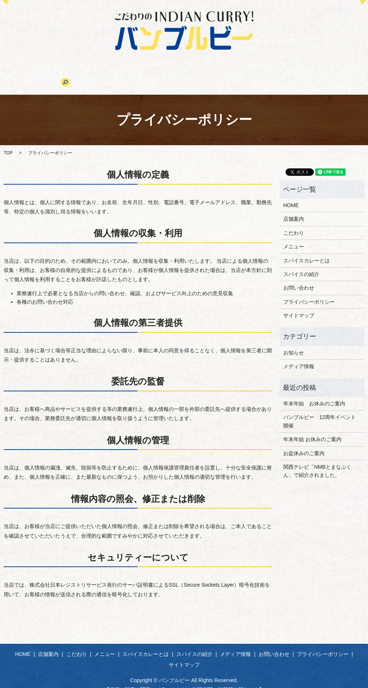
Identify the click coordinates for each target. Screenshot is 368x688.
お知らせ (293, 341)
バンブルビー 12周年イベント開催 (319, 410)
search (344, 72)
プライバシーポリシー (309, 290)
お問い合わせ (310, 73)
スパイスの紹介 (222, 73)
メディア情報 (267, 73)
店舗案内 (56, 73)
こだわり (89, 73)
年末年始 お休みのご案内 (314, 392)
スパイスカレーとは (168, 73)
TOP (8, 141)
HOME (26, 73)
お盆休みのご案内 (304, 442)
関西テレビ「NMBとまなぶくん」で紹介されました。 (317, 460)
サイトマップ (298, 304)
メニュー (122, 73)
